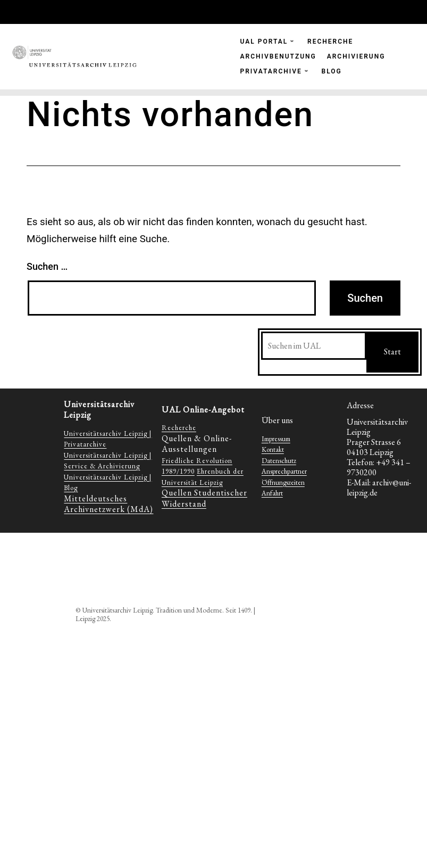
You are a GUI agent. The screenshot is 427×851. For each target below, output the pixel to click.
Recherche (179, 427)
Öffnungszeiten (283, 482)
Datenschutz (279, 460)
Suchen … (47, 266)
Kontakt (273, 449)
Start (392, 351)
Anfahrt (272, 493)
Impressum (276, 438)
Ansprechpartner (284, 471)
